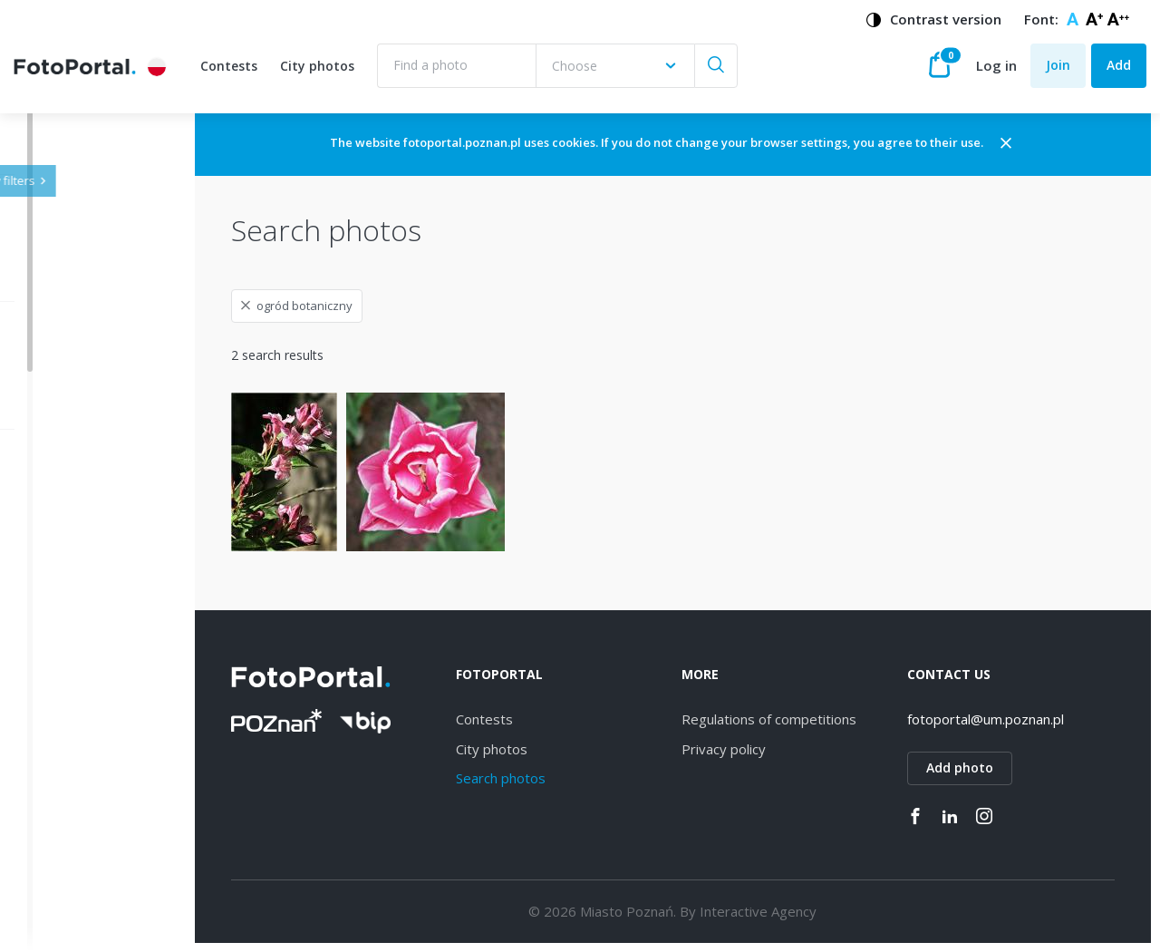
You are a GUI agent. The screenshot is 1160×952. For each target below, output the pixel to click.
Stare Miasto (93, 853)
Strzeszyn (84, 727)
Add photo (984, 767)
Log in (996, 65)
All (63, 508)
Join (1058, 64)
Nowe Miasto (96, 885)
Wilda (72, 570)
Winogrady (87, 633)
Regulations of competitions (817, 719)
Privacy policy (772, 749)
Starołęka (84, 696)
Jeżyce (74, 539)
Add (1119, 64)
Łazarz (75, 759)
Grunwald (83, 822)
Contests (228, 65)
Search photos (573, 778)
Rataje (75, 791)
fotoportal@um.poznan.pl (1010, 719)
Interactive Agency (806, 911)
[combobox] (615, 66)
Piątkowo (83, 917)
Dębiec (76, 602)
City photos (317, 65)
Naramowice (93, 665)
